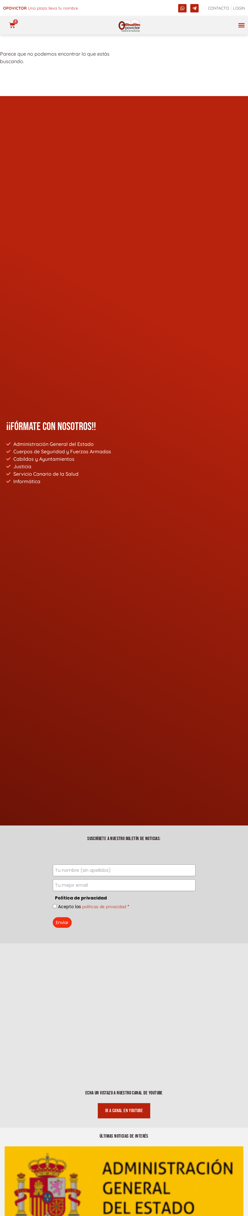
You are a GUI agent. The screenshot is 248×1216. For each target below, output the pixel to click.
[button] (241, 25)
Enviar (62, 922)
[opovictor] (129, 25)
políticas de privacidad (104, 906)
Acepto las (93, 907)
